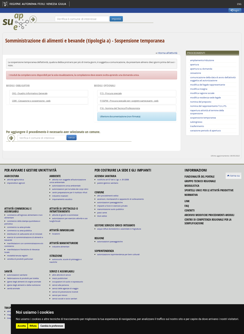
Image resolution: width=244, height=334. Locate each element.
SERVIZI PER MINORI (59, 295)
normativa (191, 195)
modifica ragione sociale (202, 93)
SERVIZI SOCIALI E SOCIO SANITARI (64, 298)
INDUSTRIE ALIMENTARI (60, 246)
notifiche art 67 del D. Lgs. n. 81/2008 (113, 179)
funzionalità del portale (200, 176)
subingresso (196, 122)
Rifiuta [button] (33, 326)
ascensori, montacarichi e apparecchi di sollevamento (120, 199)
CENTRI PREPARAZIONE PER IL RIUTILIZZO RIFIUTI (69, 192)
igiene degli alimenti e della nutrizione (23, 285)
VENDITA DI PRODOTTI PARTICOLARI (20, 259)
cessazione (195, 73)
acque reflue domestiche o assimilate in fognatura (119, 229)
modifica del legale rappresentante (207, 84)
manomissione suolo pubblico (110, 209)
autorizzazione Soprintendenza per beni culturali (118, 254)
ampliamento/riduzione (202, 60)
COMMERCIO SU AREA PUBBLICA (19, 230)
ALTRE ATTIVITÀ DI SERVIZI (61, 275)
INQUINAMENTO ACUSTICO (62, 199)
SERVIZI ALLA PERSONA (60, 285)
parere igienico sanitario (107, 183)
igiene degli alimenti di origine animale (24, 281)
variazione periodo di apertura (205, 130)
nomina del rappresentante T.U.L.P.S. (208, 106)
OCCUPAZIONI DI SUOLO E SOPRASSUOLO (67, 281)
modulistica (192, 186)
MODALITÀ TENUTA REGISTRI (17, 255)
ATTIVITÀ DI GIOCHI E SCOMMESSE (65, 215)
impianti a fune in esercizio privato (112, 205)
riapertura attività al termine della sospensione (207, 112)
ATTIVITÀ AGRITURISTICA (15, 179)
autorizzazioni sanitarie (17, 275)
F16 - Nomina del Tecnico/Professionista (120, 108)
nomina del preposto (200, 101)
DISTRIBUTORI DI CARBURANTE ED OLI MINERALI (24, 234)
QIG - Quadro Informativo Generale (29, 93)
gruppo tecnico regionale (200, 181)
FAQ (187, 206)
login (235, 10)
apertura (194, 64)
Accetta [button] (22, 326)
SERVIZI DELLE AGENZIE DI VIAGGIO (65, 288)
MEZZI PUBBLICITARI (60, 278)
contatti (190, 210)
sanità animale (13, 288)
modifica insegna (198, 89)
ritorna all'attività (167, 53)
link (187, 201)
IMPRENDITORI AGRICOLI (16, 183)
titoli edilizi (102, 216)
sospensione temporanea (203, 117)
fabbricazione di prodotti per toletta (23, 278)
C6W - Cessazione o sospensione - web (31, 100)
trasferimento (197, 126)
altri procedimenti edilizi (107, 195)
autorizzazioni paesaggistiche (110, 202)
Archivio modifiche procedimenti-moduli (209, 215)
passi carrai (102, 212)
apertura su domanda (201, 68)
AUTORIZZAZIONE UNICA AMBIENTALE (66, 185)
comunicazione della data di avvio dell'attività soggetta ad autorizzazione (213, 79)
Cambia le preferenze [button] (51, 326)
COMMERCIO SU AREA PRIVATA (18, 227)
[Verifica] (82, 19)
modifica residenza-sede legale (205, 97)
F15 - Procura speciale (111, 93)
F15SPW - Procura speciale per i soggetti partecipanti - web (129, 100)
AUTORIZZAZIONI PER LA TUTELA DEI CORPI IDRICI (70, 189)
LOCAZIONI (56, 233)
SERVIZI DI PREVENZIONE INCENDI (65, 291)
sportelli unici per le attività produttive (209, 190)
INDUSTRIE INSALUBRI (60, 196)
